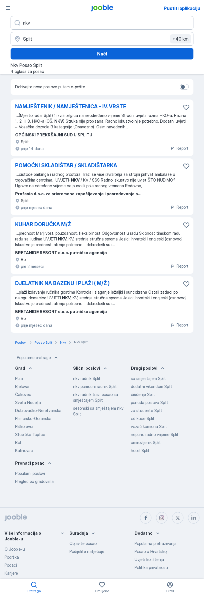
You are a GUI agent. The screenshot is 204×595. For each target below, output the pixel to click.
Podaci (11, 565)
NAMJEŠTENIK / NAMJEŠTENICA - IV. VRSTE (70, 107)
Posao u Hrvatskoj (151, 551)
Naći (102, 54)
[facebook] (145, 518)
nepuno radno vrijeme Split (155, 434)
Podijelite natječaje (86, 551)
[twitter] (177, 518)
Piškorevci (24, 426)
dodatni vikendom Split (151, 386)
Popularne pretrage (38, 358)
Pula (19, 378)
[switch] (184, 87)
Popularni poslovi (30, 473)
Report (179, 148)
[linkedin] (193, 518)
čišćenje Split (143, 394)
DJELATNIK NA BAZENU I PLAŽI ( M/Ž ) (62, 283)
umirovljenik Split (146, 442)
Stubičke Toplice (30, 434)
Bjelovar (22, 386)
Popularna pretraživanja (156, 543)
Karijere (11, 573)
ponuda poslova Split (149, 402)
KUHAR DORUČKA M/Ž (43, 224)
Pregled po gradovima (34, 481)
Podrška (12, 557)
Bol (18, 442)
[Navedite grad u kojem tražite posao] (102, 39)
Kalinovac (24, 450)
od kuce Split (143, 418)
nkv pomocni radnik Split (95, 386)
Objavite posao (83, 543)
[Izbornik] (8, 8)
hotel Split (140, 450)
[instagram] (161, 518)
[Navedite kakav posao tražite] (102, 23)
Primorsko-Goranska (33, 418)
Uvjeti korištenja (149, 559)
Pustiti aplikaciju (182, 8)
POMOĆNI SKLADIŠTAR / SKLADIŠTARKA (66, 165)
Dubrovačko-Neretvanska (38, 410)
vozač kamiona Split (149, 426)
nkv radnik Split (87, 378)
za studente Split (146, 410)
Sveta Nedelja (28, 402)
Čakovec (23, 394)
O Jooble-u (15, 549)
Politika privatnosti (151, 567)
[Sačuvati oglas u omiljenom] (186, 107)
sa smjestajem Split (148, 378)
